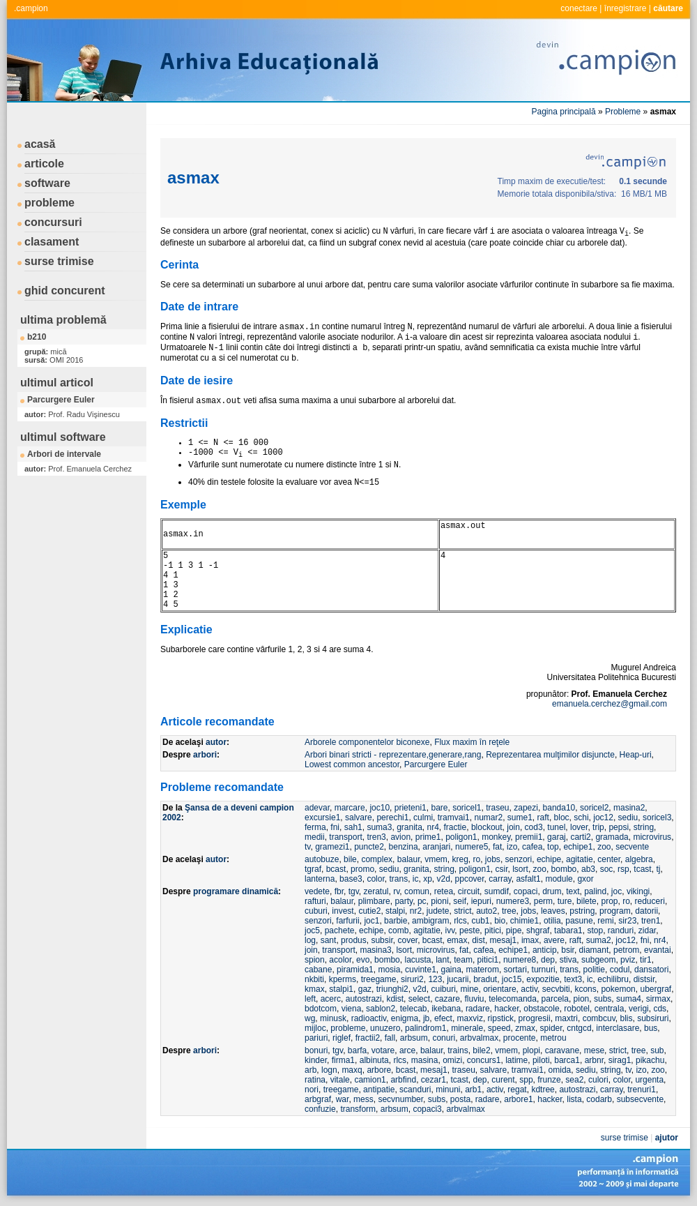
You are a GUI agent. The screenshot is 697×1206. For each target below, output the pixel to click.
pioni (439, 901)
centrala (610, 1008)
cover (407, 940)
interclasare (617, 1028)
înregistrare (625, 8)
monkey (496, 837)
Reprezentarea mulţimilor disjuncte (550, 755)
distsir (644, 979)
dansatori (651, 969)
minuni (448, 1089)
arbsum (414, 1038)
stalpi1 (341, 989)
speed (499, 1028)
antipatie (379, 1089)
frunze (548, 1080)
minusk (333, 1018)
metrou (553, 1038)
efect (443, 1018)
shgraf (537, 930)
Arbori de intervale (64, 454)
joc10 (379, 808)
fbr (339, 891)
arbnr (594, 1060)
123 (435, 979)
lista (574, 1099)
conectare (578, 8)
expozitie (542, 979)
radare (478, 1008)
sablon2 (380, 1008)
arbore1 (518, 1099)
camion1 (369, 1080)
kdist (395, 999)
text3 (573, 979)
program (615, 911)
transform (358, 1109)
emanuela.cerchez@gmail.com (609, 704)
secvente (632, 847)
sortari (515, 969)
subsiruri (652, 1018)
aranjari (436, 847)
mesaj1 (503, 940)
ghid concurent (64, 290)
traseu (497, 808)
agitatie (579, 859)
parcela (555, 999)
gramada (611, 837)
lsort (520, 869)
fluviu (474, 999)
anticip (545, 950)
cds (659, 1008)
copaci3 (427, 1109)
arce (407, 1050)
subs (602, 999)
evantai (657, 950)
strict (462, 911)
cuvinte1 (420, 969)
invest (342, 911)
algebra (639, 859)
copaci (526, 891)
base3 (350, 879)
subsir (381, 940)
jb (426, 1018)
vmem (435, 859)
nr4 (433, 827)
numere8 (519, 960)
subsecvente (640, 1099)
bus (650, 1028)
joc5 (312, 930)
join (513, 827)
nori (312, 1089)
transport (345, 837)
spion (315, 960)
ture (565, 901)
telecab (413, 1008)
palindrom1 (425, 1028)
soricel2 (594, 808)
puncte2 (369, 847)
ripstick (501, 1018)
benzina (403, 847)
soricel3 (657, 817)
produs (354, 940)
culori (598, 1080)
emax (457, 940)
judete (438, 911)
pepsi (618, 827)
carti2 (580, 837)
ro (477, 859)
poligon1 (461, 837)
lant (442, 960)
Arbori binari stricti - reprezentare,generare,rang (393, 755)
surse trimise (59, 261)
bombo (564, 869)
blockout (487, 827)
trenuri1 (641, 1089)
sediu (628, 817)
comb (398, 930)
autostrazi (364, 999)
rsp (623, 869)
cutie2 (369, 911)
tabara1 (568, 930)
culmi (423, 817)
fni (334, 827)
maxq (352, 1070)
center (608, 859)
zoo (604, 847)
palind (595, 891)
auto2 (486, 911)
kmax (315, 989)
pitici (492, 930)
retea (443, 891)
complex (376, 859)
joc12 (603, 817)
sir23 (627, 921)
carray (500, 879)
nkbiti (314, 979)
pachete (340, 930)
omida (560, 1070)
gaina (451, 969)
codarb (599, 1099)
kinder (316, 1060)
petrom (626, 950)
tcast (642, 869)
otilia (552, 921)
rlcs (460, 921)
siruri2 (412, 979)
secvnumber (400, 1099)
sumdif (496, 891)
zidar (647, 930)
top (553, 847)
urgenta (649, 1080)
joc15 (512, 979)
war (342, 1099)
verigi (639, 1008)
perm (543, 901)
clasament (51, 242)
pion (582, 999)
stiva (568, 960)
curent (502, 1080)
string (644, 827)
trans (398, 879)
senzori (519, 859)
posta (460, 1099)
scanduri (415, 1089)
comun (416, 891)
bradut (485, 979)
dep (548, 960)
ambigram (430, 921)
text (572, 891)
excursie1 (322, 817)
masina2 (629, 808)
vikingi (638, 891)
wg (310, 1018)
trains (457, 1050)
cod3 (534, 827)
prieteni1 (411, 808)
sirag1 (619, 1060)
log (310, 940)
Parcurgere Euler (61, 400)
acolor (340, 960)
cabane (318, 969)
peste (469, 930)
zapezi (526, 808)
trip (598, 827)
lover (579, 827)
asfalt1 (528, 879)
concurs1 (484, 1060)
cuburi (316, 911)
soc (606, 869)
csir (502, 869)
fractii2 (367, 1038)
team (463, 960)
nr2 (416, 911)
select (419, 999)
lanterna (320, 879)
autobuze (322, 859)
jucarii (457, 979)
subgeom (598, 960)
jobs (492, 859)
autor (216, 742)
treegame (379, 979)
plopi (531, 1050)
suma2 (598, 940)
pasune (578, 921)
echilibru (613, 979)
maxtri (566, 1018)
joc (616, 891)
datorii (646, 911)
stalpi (395, 911)
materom (482, 969)
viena (352, 1008)
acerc (331, 999)
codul (620, 969)
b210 (36, 337)
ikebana (446, 1008)
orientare (499, 989)
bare (439, 808)
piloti (541, 1060)
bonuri (316, 1050)
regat (516, 1089)
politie (594, 969)
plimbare (374, 901)
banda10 (559, 808)
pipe (514, 930)
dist (478, 940)
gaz (365, 989)
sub (657, 1050)
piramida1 (355, 969)
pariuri (316, 1038)
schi (581, 817)
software (47, 183)
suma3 (379, 827)
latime (516, 1060)
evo (362, 960)
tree (509, 911)
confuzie (320, 1109)
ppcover (469, 879)
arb (310, 1070)
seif (459, 901)
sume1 (520, 817)
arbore (379, 1070)
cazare (447, 999)
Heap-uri (636, 755)
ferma (315, 827)
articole (44, 163)
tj (658, 869)
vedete (317, 891)
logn (329, 1070)
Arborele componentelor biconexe (367, 742)
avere (554, 940)
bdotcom (321, 1008)
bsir (567, 950)
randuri (621, 930)
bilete (586, 901)
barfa (357, 1050)
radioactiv (368, 1018)
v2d (443, 879)
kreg (460, 859)
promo (362, 869)
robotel (577, 1008)
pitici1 (488, 960)
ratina (315, 1080)
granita (409, 827)
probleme (49, 203)
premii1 (528, 837)
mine (470, 989)
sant (329, 940)
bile (350, 859)
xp (427, 879)
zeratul (376, 891)
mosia (389, 969)
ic (416, 879)
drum (551, 891)
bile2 (481, 1050)
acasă (40, 144)
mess (363, 1099)
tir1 (646, 960)
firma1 (343, 1060)
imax (530, 940)
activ (529, 989)
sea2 (574, 1080)
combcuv (599, 1018)
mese (594, 1050)
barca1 (567, 1060)
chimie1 (524, 921)
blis (626, 1018)
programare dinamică (235, 891)
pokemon (618, 989)
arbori (205, 755)
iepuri (481, 901)
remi (605, 921)
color (375, 879)
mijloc (315, 1028)
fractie (455, 827)
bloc (561, 817)
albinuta (374, 1060)
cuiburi (443, 989)
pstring (582, 911)
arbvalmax (479, 1038)
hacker (506, 1008)
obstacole (541, 1008)
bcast (336, 869)
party (404, 901)
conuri (443, 1038)
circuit (469, 891)
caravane (562, 1050)
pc (422, 901)
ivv (450, 930)
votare (383, 1050)
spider (551, 1028)
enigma (404, 1018)
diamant (594, 950)
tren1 (650, 921)
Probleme (623, 111)
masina (424, 1060)
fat (497, 847)
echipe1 (577, 847)
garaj (556, 837)
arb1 (473, 1089)
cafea (532, 847)
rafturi (315, 901)
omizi (452, 1060)
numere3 (512, 901)
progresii (535, 1018)
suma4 (628, 999)
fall (390, 1038)
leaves (553, 911)
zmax (525, 1028)
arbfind (403, 1080)
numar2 (488, 817)
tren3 (376, 837)
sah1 (353, 827)
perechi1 (392, 817)
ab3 (588, 869)
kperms (342, 979)
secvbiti (556, 989)
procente (519, 1038)
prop (609, 901)
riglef (341, 1038)
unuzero (385, 1028)
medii (315, 837)
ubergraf (655, 989)
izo (512, 847)
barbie (395, 921)
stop (595, 930)
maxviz (470, 1018)
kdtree (542, 1089)
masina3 (375, 950)
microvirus (652, 837)
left (310, 999)
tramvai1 (454, 817)
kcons (585, 989)
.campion (31, 8)
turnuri (544, 969)
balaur (408, 859)
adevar (317, 808)
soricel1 (466, 808)
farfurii (347, 921)
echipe (549, 859)
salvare (358, 817)
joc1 (371, 921)
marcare (350, 808)
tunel (556, 827)
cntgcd (579, 1028)
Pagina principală (564, 111)
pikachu (650, 1060)
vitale (340, 1080)
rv (396, 891)
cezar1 (433, 1080)
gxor (585, 879)
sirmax (658, 999)
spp (526, 1080)
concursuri (53, 222)
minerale (467, 1028)
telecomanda (513, 999)
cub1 (480, 921)
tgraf (313, 869)
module (558, 879)
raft (543, 817)
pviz (627, 960)
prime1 (428, 837)
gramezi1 (332, 847)
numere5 (471, 847)
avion (400, 837)
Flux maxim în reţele (472, 742)
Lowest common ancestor (352, 764)
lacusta (417, 960)
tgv (353, 891)
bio (499, 921)
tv (307, 847)
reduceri (650, 901)
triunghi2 (392, 989)
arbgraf (318, 1099)
